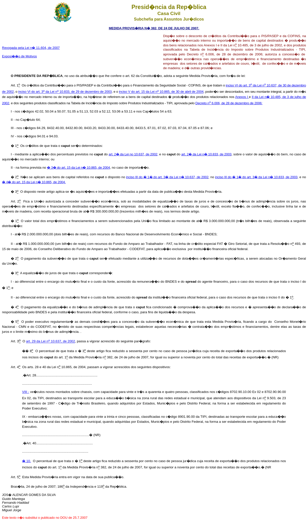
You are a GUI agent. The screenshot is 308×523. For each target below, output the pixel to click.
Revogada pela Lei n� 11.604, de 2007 (31, 48)
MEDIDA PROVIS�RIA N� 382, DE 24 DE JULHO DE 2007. (154, 28)
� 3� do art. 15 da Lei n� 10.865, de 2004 (78, 167)
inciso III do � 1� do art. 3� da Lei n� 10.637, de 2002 (167, 177)
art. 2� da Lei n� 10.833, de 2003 (206, 154)
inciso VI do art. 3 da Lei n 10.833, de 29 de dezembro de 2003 (65, 92)
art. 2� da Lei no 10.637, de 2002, (133, 154)
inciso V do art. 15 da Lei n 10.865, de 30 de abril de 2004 (161, 92)
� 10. (26, 461)
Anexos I (242, 97)
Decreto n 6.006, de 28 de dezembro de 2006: (228, 103)
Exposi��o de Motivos (19, 56)
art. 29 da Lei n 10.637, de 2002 (50, 341)
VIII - (25, 392)
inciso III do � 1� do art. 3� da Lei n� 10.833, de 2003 (256, 177)
